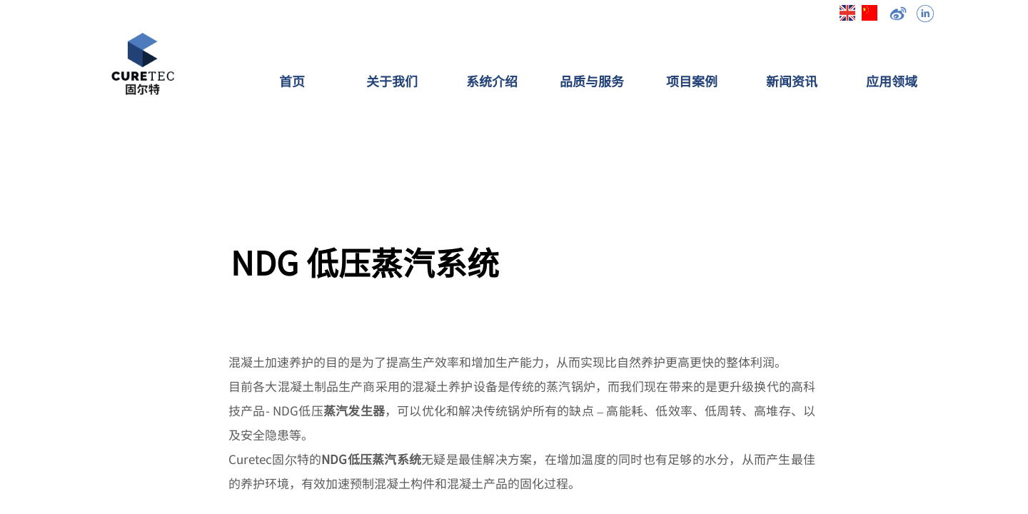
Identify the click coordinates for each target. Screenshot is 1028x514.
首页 (292, 80)
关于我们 (392, 80)
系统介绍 (492, 80)
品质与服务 (592, 80)
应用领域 (891, 80)
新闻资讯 (791, 80)
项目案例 (691, 80)
